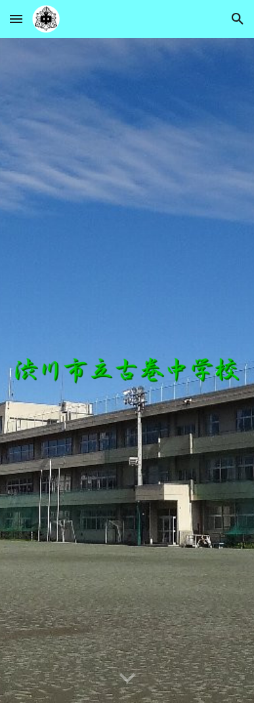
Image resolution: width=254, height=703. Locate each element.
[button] (16, 18)
